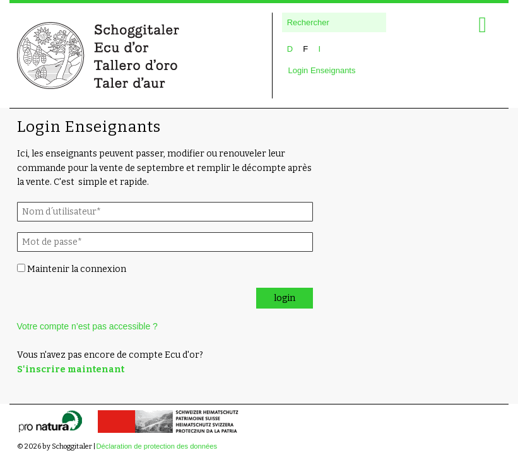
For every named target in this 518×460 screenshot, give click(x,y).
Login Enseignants (322, 70)
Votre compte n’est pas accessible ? (87, 326)
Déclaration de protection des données (157, 446)
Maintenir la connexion (71, 269)
